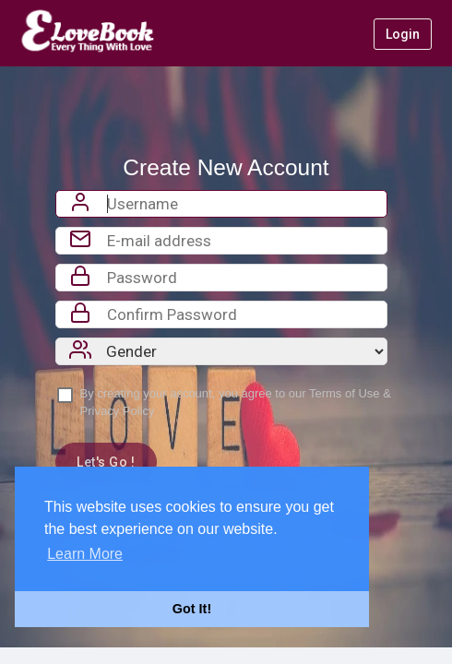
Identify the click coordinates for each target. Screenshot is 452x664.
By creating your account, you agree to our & (235, 402)
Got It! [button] (191, 608)
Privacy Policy (117, 411)
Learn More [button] (85, 554)
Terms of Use (344, 393)
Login (403, 34)
